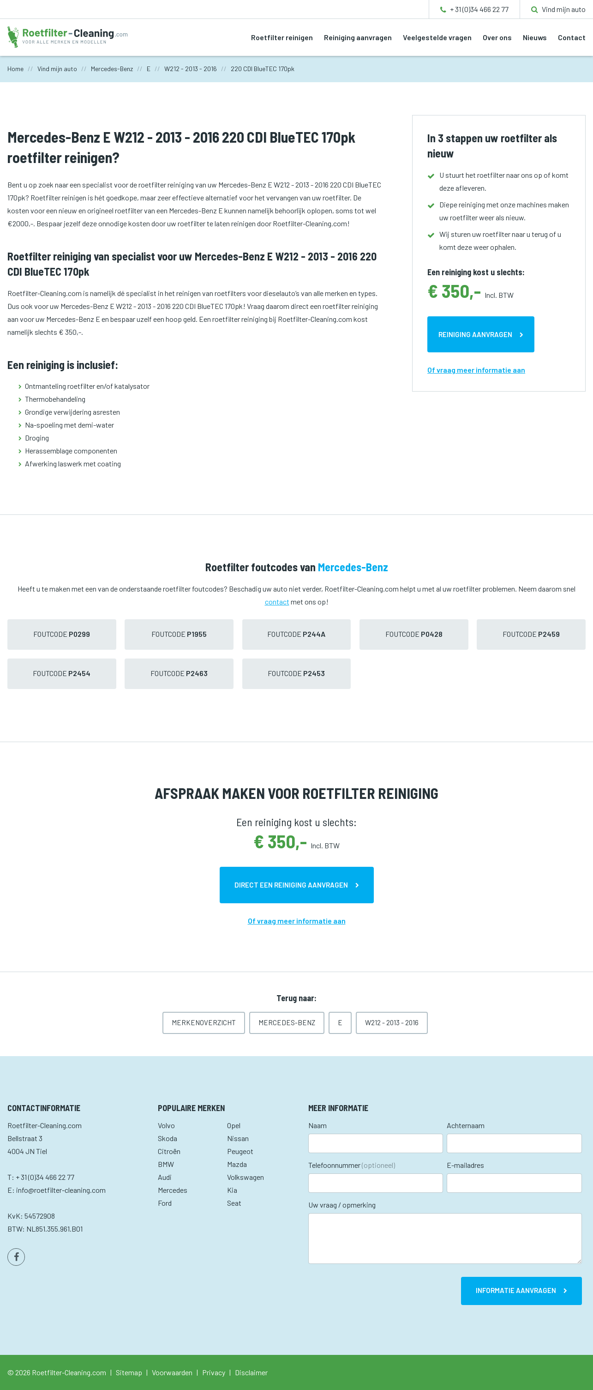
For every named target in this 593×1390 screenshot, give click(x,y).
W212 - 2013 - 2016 (392, 1022)
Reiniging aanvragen (358, 37)
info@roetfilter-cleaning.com (61, 1189)
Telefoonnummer (351, 1164)
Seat (234, 1202)
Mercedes (172, 1189)
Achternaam (466, 1125)
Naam (317, 1125)
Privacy (213, 1372)
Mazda (237, 1164)
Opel (233, 1125)
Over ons (497, 37)
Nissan (238, 1138)
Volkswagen (245, 1176)
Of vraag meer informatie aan (476, 369)
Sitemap (129, 1372)
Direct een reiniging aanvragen (291, 885)
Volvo (166, 1125)
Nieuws (535, 37)
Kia (232, 1189)
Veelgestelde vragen (437, 37)
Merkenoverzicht (204, 1022)
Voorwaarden (172, 1372)
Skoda (167, 1138)
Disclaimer (251, 1372)
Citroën (169, 1151)
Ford (165, 1202)
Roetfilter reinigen (282, 37)
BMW (166, 1164)
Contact (572, 37)
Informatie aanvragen (516, 1290)
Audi (165, 1176)
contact (277, 601)
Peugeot (240, 1151)
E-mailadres (465, 1164)
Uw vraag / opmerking (342, 1204)
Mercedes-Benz (286, 1022)
